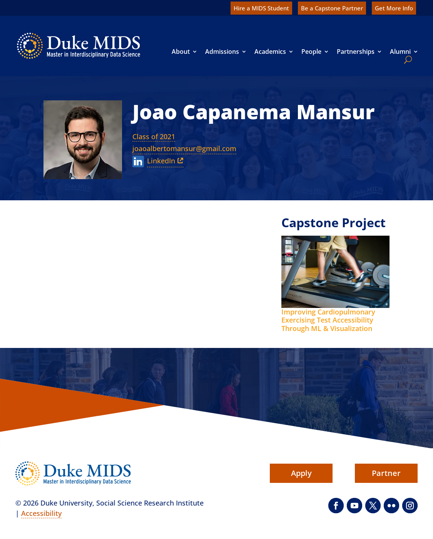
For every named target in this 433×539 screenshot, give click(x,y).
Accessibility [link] (41, 513)
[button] (336, 505)
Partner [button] (386, 473)
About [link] (181, 51)
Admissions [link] (222, 51)
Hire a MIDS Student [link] (261, 8)
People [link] (311, 51)
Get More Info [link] (394, 8)
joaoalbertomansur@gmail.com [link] (184, 148)
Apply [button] (301, 473)
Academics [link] (270, 51)
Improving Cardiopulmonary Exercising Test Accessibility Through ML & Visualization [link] (328, 320)
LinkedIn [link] (161, 160)
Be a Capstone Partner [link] (332, 8)
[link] (78, 46)
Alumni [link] (400, 51)
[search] (406, 59)
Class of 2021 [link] (153, 136)
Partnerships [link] (355, 51)
